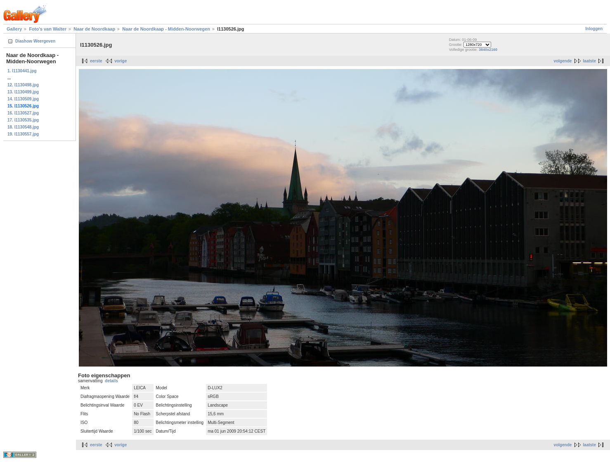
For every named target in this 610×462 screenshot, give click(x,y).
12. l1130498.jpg (23, 85)
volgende (562, 61)
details (111, 381)
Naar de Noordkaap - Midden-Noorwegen (166, 28)
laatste (589, 61)
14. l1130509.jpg (23, 99)
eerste (96, 61)
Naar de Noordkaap (94, 28)
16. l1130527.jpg (23, 113)
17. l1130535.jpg (23, 120)
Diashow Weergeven (35, 41)
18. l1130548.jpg (23, 127)
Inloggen (594, 28)
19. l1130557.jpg (23, 134)
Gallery (14, 28)
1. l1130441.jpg (22, 71)
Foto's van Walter (47, 28)
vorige (120, 61)
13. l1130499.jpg (23, 92)
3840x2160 (488, 50)
